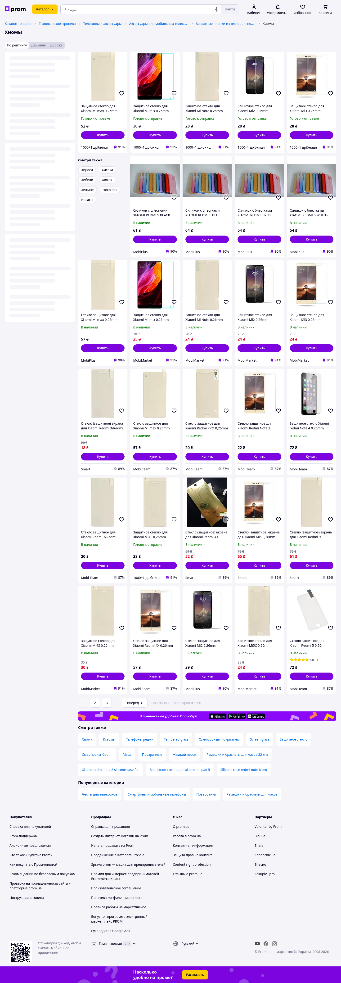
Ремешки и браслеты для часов (252, 794)
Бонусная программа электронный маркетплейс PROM (119, 919)
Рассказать (195, 974)
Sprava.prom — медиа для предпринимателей (128, 864)
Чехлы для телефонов (99, 794)
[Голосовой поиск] (217, 9)
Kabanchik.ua (265, 855)
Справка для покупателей (30, 826)
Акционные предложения (30, 845)
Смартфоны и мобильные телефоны (157, 794)
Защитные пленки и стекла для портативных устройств (225, 23)
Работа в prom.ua (187, 836)
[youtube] (257, 944)
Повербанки (206, 794)
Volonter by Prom (268, 826)
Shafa (259, 845)
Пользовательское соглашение (116, 888)
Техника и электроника (57, 23)
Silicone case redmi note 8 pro (243, 769)
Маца (127, 754)
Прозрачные (152, 754)
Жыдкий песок (184, 754)
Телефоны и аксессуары (102, 23)
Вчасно (260, 864)
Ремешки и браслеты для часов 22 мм (237, 754)
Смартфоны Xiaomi (97, 754)
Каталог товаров (18, 23)
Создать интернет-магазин (112, 836)
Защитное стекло (293, 739)
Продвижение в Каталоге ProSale (117, 855)
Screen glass (259, 739)
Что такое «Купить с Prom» (30, 855)
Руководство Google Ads (110, 930)
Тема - (110, 943)
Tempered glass (176, 739)
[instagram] (274, 944)
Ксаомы (109, 739)
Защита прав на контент (192, 855)
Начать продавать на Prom (112, 845)
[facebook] (266, 944)
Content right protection (192, 864)
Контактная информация (193, 845)
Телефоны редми (139, 739)
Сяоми (87, 739)
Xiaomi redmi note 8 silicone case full (110, 769)
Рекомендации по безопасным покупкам (42, 874)
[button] (103, 135)
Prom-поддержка (23, 836)
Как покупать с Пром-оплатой (33, 864)
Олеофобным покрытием (219, 739)
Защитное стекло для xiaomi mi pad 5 (180, 769)
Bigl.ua (260, 836)
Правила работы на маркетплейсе (118, 907)
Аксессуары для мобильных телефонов (158, 23)
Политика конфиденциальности (117, 897)
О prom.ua (181, 826)
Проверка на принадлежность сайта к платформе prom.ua (39, 885)
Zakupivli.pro (265, 874)
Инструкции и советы (26, 897)
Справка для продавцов (110, 826)
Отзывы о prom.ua (187, 874)
